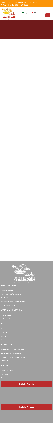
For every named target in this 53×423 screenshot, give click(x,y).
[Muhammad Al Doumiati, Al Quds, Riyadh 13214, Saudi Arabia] (26, 391)
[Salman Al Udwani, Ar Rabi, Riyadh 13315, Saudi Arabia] (26, 414)
